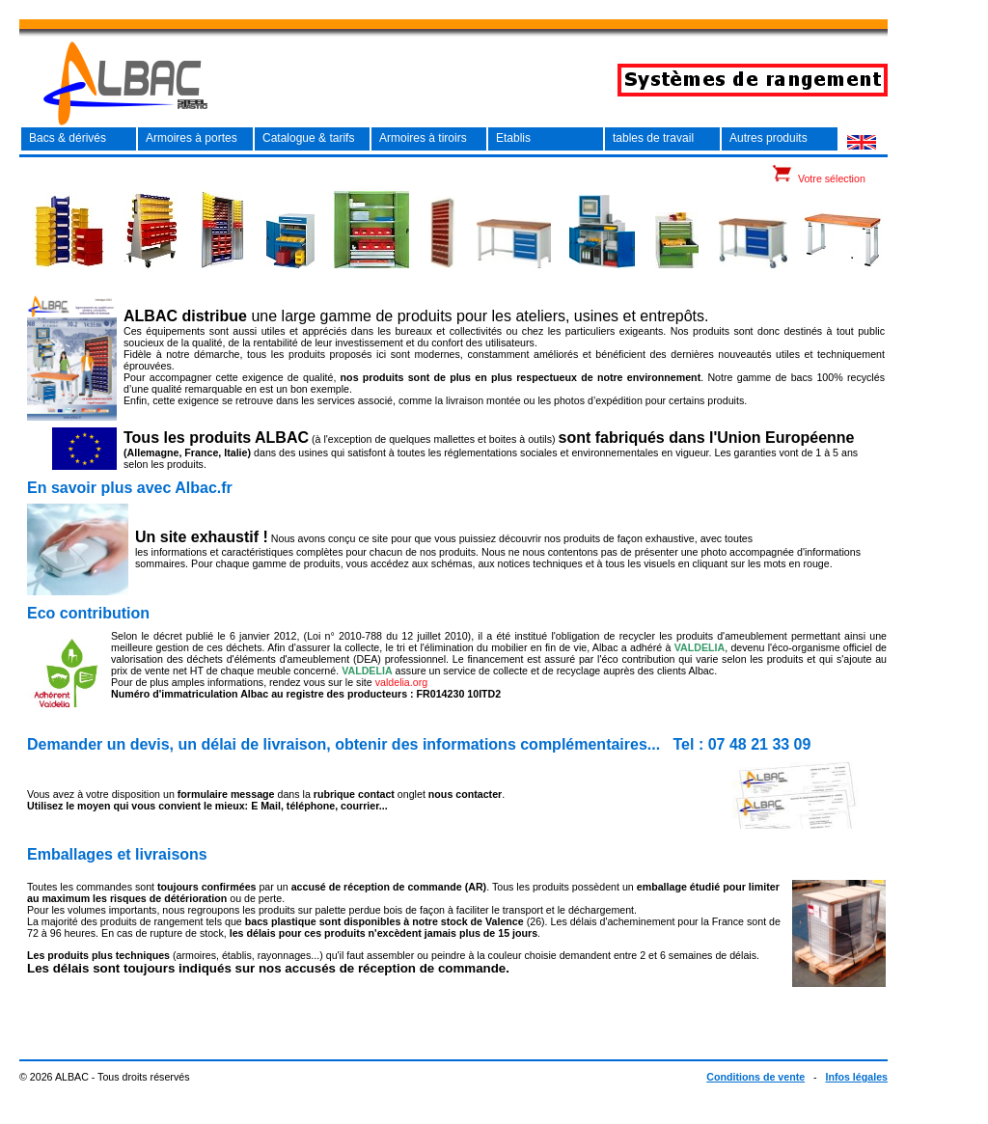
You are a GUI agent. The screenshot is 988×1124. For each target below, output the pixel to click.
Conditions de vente (755, 1077)
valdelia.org (401, 682)
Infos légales (856, 1077)
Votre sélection (831, 178)
